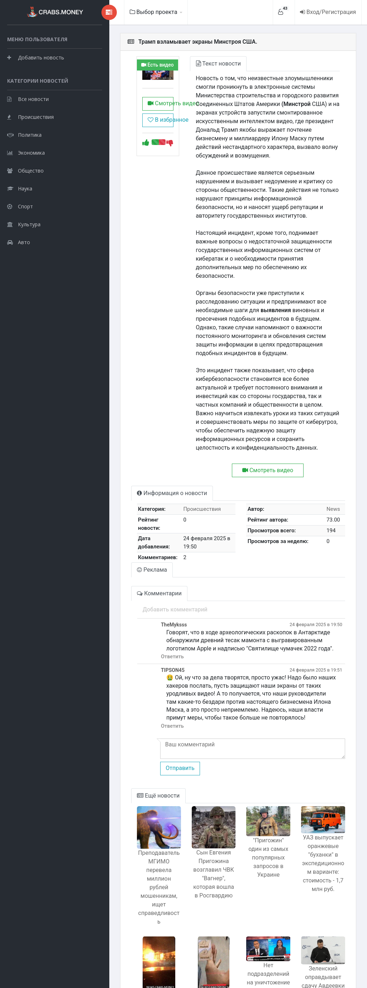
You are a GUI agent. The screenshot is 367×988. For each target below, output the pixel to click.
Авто (18, 277)
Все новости (28, 134)
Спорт (20, 241)
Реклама (115, 507)
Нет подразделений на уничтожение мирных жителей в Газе (254, 897)
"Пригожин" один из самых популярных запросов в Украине (254, 790)
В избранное (127, 125)
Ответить (134, 595)
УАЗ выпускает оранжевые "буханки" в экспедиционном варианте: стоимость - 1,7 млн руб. (318, 799)
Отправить (142, 698)
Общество (25, 206)
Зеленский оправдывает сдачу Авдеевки (318, 896)
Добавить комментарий (137, 547)
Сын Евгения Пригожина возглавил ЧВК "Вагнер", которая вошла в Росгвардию (190, 813)
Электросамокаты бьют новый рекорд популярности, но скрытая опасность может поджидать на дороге (126, 929)
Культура (23, 259)
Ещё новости (121, 725)
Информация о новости (135, 441)
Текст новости (190, 63)
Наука (19, 224)
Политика (24, 170)
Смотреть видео (127, 108)
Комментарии (122, 531)
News (330, 457)
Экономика (26, 188)
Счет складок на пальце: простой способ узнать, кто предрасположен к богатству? (190, 924)
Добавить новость (35, 75)
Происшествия (30, 152)
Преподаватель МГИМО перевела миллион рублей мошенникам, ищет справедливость (126, 809)
